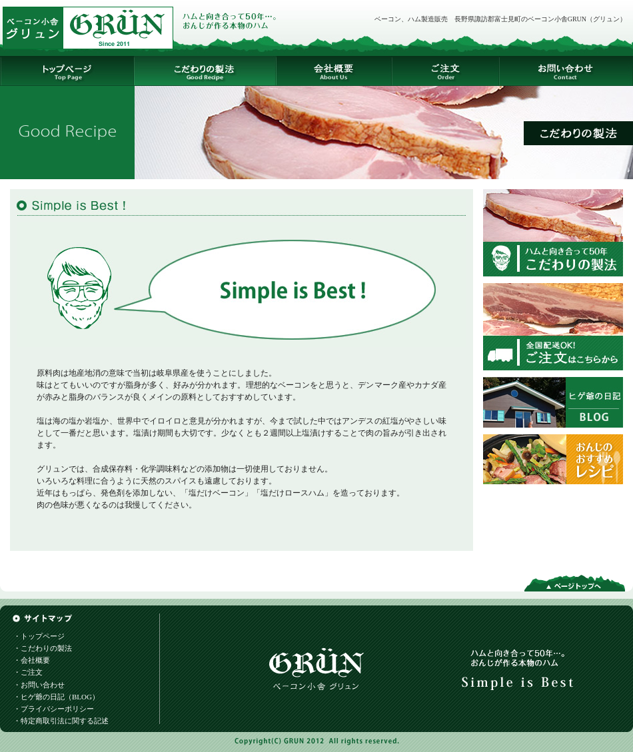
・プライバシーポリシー (53, 709)
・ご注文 (28, 672)
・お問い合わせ (39, 685)
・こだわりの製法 (42, 648)
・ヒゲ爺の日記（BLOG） (56, 697)
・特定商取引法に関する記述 (61, 721)
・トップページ (39, 636)
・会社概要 (31, 660)
